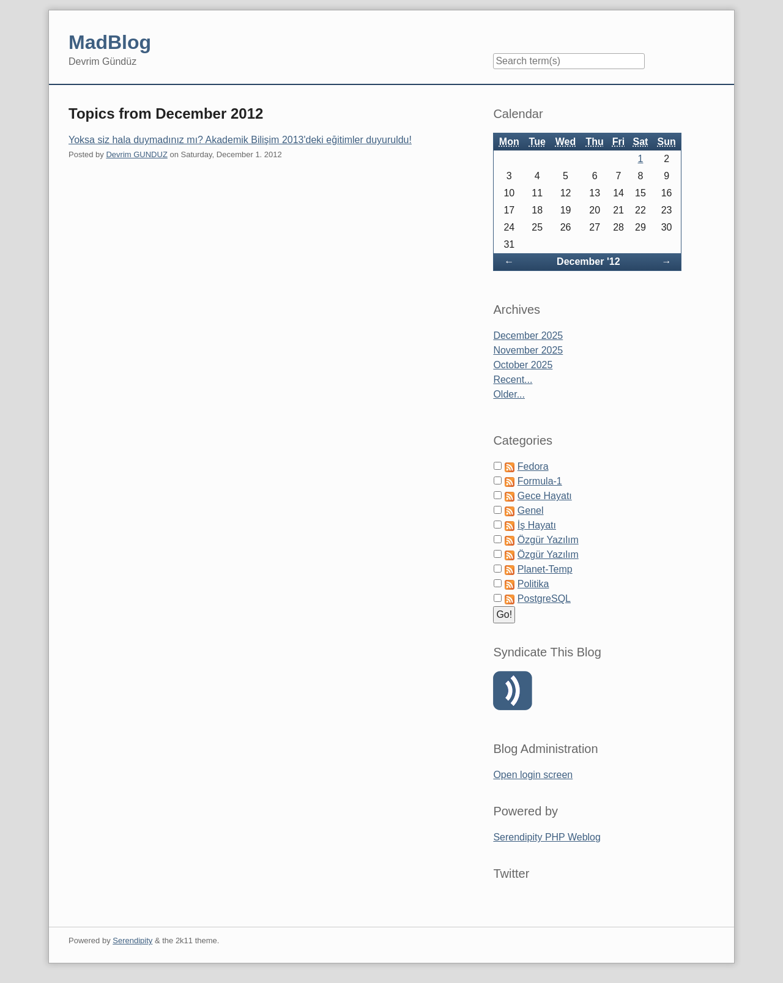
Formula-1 (540, 481)
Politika (533, 584)
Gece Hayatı (545, 496)
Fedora (533, 466)
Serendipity (132, 940)
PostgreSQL (544, 598)
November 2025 (528, 350)
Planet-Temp (545, 569)
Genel (531, 510)
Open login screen (533, 775)
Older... (509, 394)
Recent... (512, 379)
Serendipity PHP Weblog (547, 837)
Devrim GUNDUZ (136, 154)
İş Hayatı (537, 525)
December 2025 (528, 335)
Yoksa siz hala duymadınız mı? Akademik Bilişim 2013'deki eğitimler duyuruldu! (240, 140)
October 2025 (522, 365)
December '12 (588, 261)
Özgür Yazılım (548, 540)
